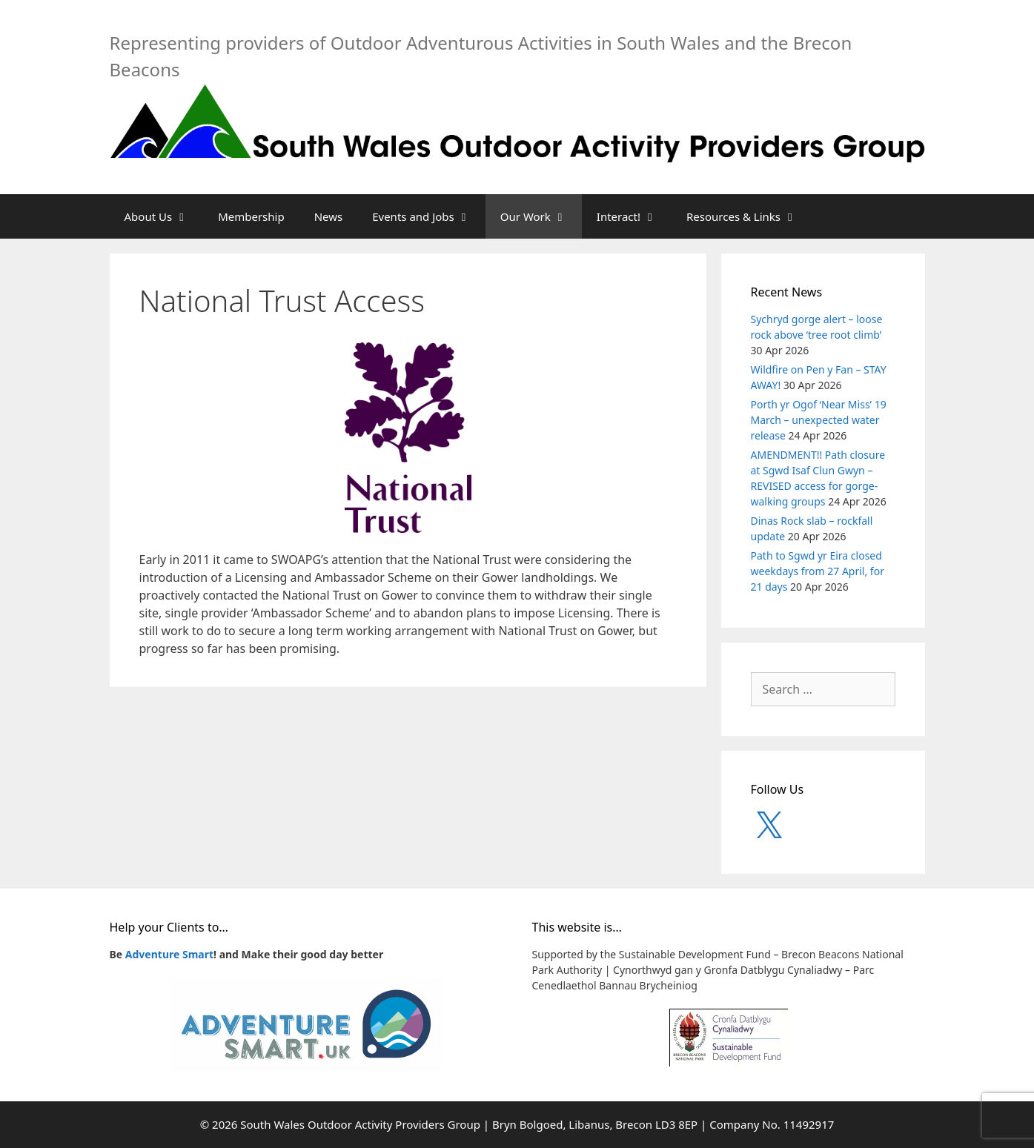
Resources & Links (749, 216)
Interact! (634, 216)
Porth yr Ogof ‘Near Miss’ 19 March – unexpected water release (818, 419)
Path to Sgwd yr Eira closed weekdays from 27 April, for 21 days (817, 571)
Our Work (541, 216)
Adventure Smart (169, 954)
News (328, 216)
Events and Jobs (428, 216)
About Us (164, 216)
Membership (251, 216)
